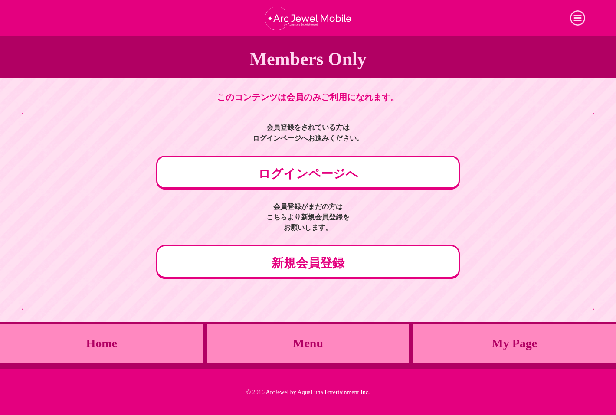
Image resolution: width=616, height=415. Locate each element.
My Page (514, 343)
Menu (308, 343)
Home (101, 343)
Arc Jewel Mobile (308, 18)
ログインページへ (308, 173)
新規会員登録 (308, 263)
